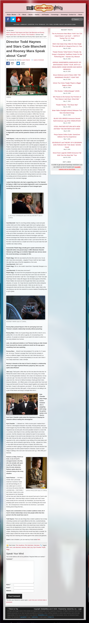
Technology (42, 24)
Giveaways (64, 14)
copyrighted (23, 617)
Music (25, 14)
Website (8, 590)
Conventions (31, 24)
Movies (15, 14)
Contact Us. (51, 617)
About (80, 14)
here (38, 539)
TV (20, 14)
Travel (51, 24)
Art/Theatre (46, 14)
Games (38, 14)
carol (11, 547)
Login (80, 609)
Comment (9, 559)
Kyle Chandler (37, 547)
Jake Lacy (30, 547)
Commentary (23, 24)
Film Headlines (30, 34)
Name (8, 584)
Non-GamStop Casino (70, 24)
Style (36, 24)
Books (31, 14)
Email (8, 587)
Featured (56, 24)
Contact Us (73, 14)
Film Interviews (29, 545)
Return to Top (13, 609)
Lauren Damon (26, 60)
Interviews (37, 545)
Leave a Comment (39, 60)
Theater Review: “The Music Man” (67, 105)
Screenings (55, 14)
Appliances (17, 24)
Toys (47, 24)
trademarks (35, 617)
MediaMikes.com (46, 609)
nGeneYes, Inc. (72, 609)
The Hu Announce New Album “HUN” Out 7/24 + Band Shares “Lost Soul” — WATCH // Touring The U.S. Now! (67, 36)
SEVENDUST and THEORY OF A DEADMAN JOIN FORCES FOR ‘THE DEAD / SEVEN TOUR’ (67, 145)
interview (23, 547)
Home (9, 14)
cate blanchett (17, 547)
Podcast (61, 24)
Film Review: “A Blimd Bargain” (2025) (67, 91)
